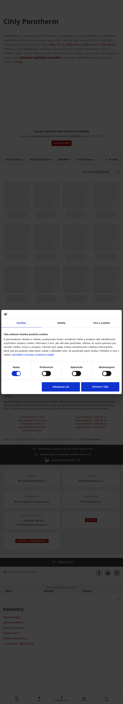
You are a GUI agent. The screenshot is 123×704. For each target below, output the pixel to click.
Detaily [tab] (61, 322)
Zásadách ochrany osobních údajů (33, 354)
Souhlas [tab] (21, 322)
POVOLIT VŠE (100, 386)
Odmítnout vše (61, 386)
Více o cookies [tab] (101, 322)
